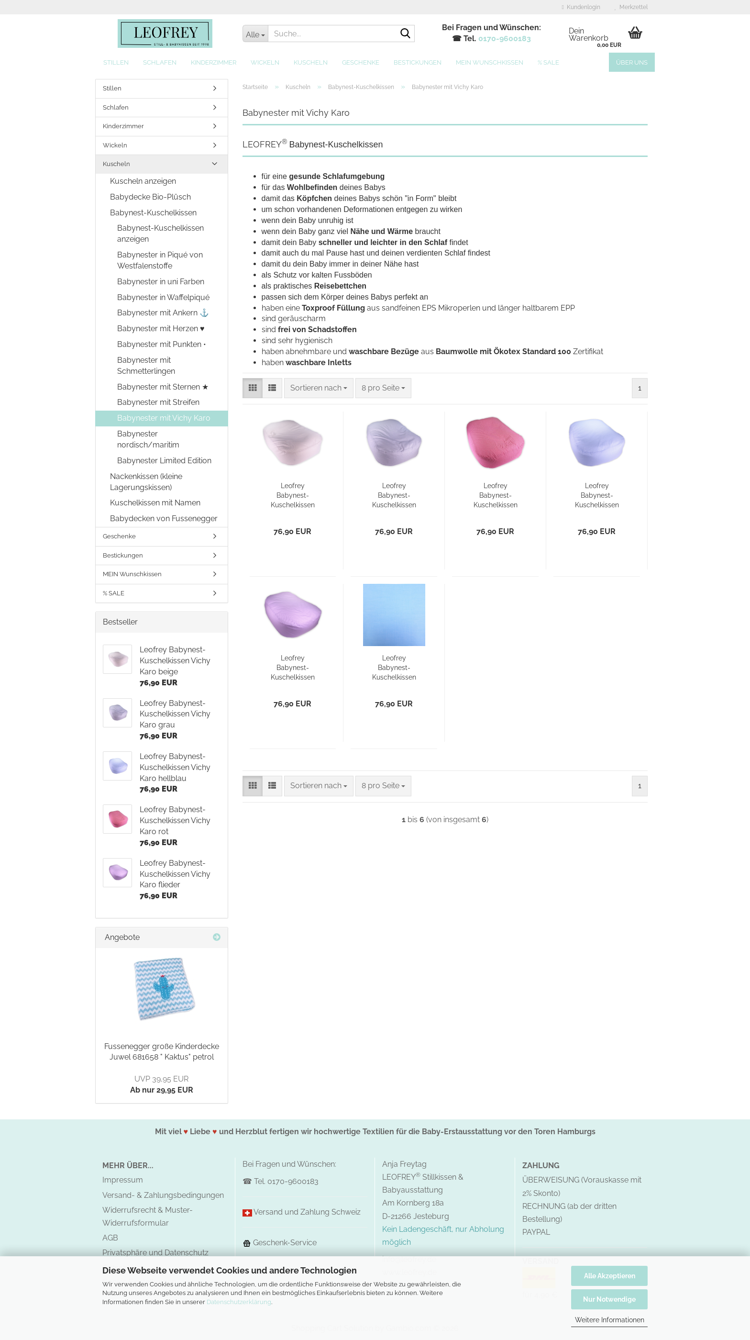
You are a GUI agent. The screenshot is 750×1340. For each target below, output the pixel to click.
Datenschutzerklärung (239, 1302)
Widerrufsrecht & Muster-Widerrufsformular (147, 1217)
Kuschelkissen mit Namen (155, 502)
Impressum (122, 1179)
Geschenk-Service (280, 1242)
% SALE (548, 62)
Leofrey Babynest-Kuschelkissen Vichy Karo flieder (292, 668)
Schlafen (159, 62)
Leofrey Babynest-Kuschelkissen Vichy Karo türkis (394, 668)
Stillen (116, 62)
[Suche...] (255, 33)
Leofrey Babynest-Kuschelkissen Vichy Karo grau (394, 496)
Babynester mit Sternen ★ (163, 386)
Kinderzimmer (213, 62)
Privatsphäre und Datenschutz (155, 1252)
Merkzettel (631, 7)
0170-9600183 (504, 38)
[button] (253, 388)
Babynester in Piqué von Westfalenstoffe (160, 260)
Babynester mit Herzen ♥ (161, 328)
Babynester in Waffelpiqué (163, 297)
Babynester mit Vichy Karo (163, 418)
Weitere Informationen (609, 1320)
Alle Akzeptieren (609, 1276)
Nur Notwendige (609, 1299)
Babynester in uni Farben (160, 281)
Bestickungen (417, 62)
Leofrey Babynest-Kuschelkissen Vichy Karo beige (293, 496)
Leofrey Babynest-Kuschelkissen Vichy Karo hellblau (597, 496)
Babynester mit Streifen (158, 402)
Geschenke (360, 62)
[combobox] (318, 388)
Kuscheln (311, 62)
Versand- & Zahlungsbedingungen (163, 1195)
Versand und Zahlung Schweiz (307, 1212)
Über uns (632, 62)
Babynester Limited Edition (164, 460)
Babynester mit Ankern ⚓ (163, 312)
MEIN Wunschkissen (489, 62)
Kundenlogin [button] (581, 7)
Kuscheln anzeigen (143, 181)
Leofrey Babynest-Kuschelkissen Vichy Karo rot (495, 496)
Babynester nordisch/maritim (148, 439)
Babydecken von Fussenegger (164, 518)
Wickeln (265, 62)
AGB (110, 1237)
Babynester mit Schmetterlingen (146, 366)
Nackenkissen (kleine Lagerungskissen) (146, 482)
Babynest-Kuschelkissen (153, 212)
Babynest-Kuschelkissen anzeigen (160, 233)
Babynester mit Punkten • (161, 344)
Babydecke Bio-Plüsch (150, 196)
